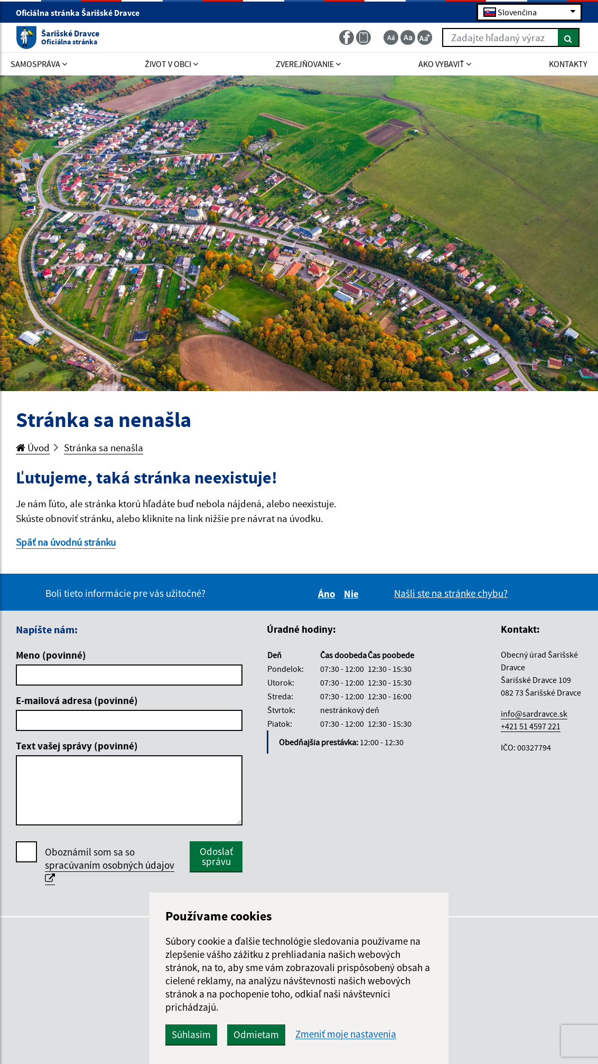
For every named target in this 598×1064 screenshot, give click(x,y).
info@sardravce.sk (534, 713)
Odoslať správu (216, 856)
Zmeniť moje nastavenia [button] (345, 1034)
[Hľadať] (569, 37)
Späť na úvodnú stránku (66, 542)
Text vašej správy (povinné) (77, 745)
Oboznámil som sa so (109, 865)
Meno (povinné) (51, 655)
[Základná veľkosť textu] (407, 37)
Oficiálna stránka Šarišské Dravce (82, 12)
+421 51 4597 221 (530, 726)
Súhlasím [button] (191, 1034)
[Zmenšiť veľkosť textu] (391, 37)
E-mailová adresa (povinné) (77, 700)
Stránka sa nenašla (103, 447)
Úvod (33, 447)
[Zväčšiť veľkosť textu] (424, 37)
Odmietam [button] (256, 1034)
